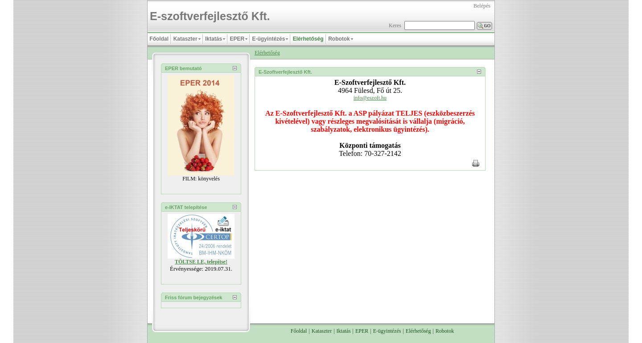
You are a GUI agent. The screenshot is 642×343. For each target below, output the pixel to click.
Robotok (445, 324)
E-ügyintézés (387, 324)
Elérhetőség (267, 53)
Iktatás (344, 324)
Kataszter (322, 324)
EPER (361, 324)
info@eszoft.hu (370, 98)
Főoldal (299, 324)
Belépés (481, 6)
